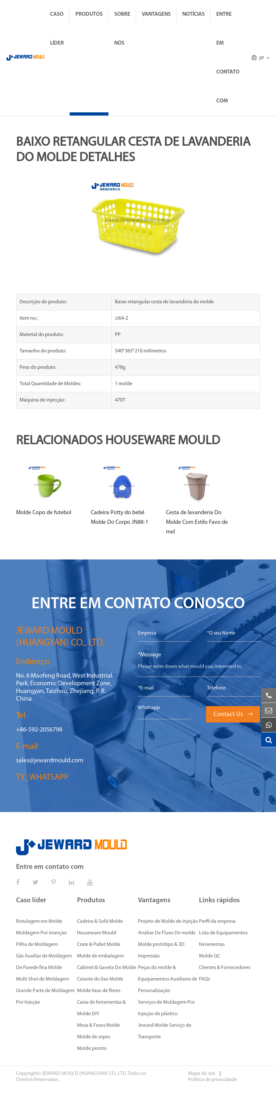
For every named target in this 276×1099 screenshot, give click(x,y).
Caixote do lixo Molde (100, 979)
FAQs (204, 979)
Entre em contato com (227, 58)
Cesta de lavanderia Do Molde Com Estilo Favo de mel (197, 522)
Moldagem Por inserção (41, 933)
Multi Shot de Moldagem (42, 979)
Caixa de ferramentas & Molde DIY (101, 1008)
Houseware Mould (96, 933)
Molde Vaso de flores (98, 990)
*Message (149, 655)
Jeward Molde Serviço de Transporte (164, 1031)
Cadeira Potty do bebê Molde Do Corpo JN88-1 (119, 517)
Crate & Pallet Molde (98, 944)
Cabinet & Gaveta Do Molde (106, 967)
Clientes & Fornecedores (224, 967)
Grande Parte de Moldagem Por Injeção (45, 996)
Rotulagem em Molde (39, 921)
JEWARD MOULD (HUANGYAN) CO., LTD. (84, 1073)
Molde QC (209, 956)
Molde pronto (92, 1048)
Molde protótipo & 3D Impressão (161, 950)
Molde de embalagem (100, 956)
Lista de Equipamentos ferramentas (223, 938)
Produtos (89, 14)
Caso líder (57, 29)
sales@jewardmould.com (49, 760)
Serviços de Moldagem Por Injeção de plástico (166, 1008)
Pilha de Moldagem (37, 944)
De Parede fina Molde (39, 967)
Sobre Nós (122, 29)
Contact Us (233, 714)
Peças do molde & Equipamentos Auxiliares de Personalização (167, 979)
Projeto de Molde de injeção (168, 921)
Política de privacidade (212, 1079)
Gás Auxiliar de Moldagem (44, 956)
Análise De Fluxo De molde (166, 933)
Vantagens (156, 14)
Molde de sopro (93, 1037)
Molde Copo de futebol (43, 513)
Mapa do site (202, 1073)
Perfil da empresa (217, 921)
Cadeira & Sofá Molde (100, 921)
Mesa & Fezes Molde (98, 1025)
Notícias (193, 14)
